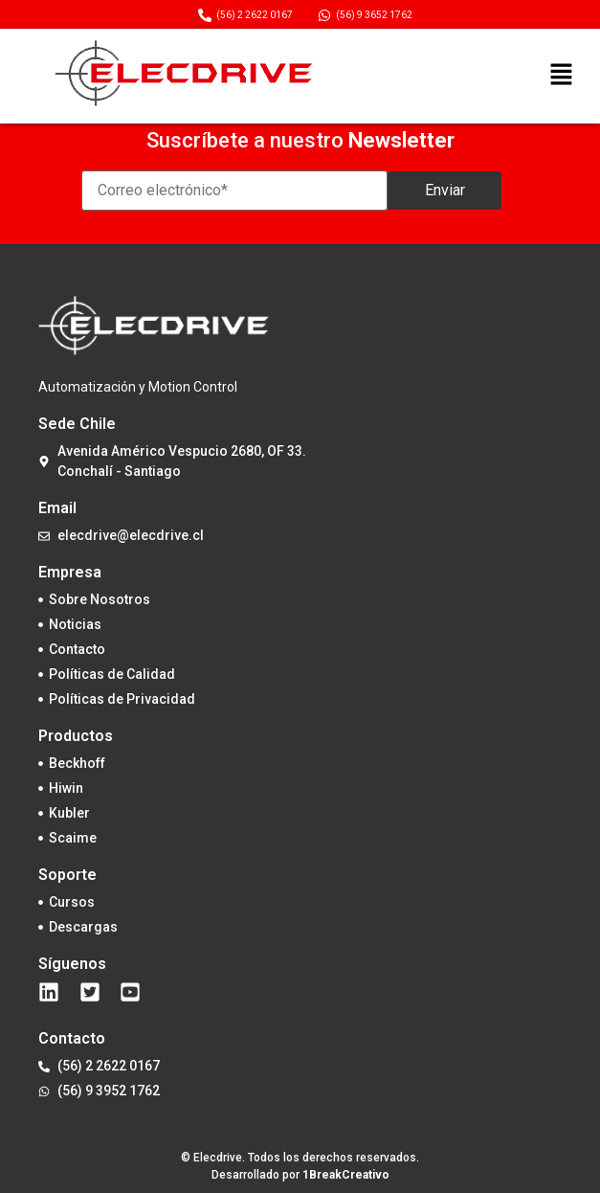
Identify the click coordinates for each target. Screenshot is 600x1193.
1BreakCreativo (345, 1175)
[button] (561, 76)
